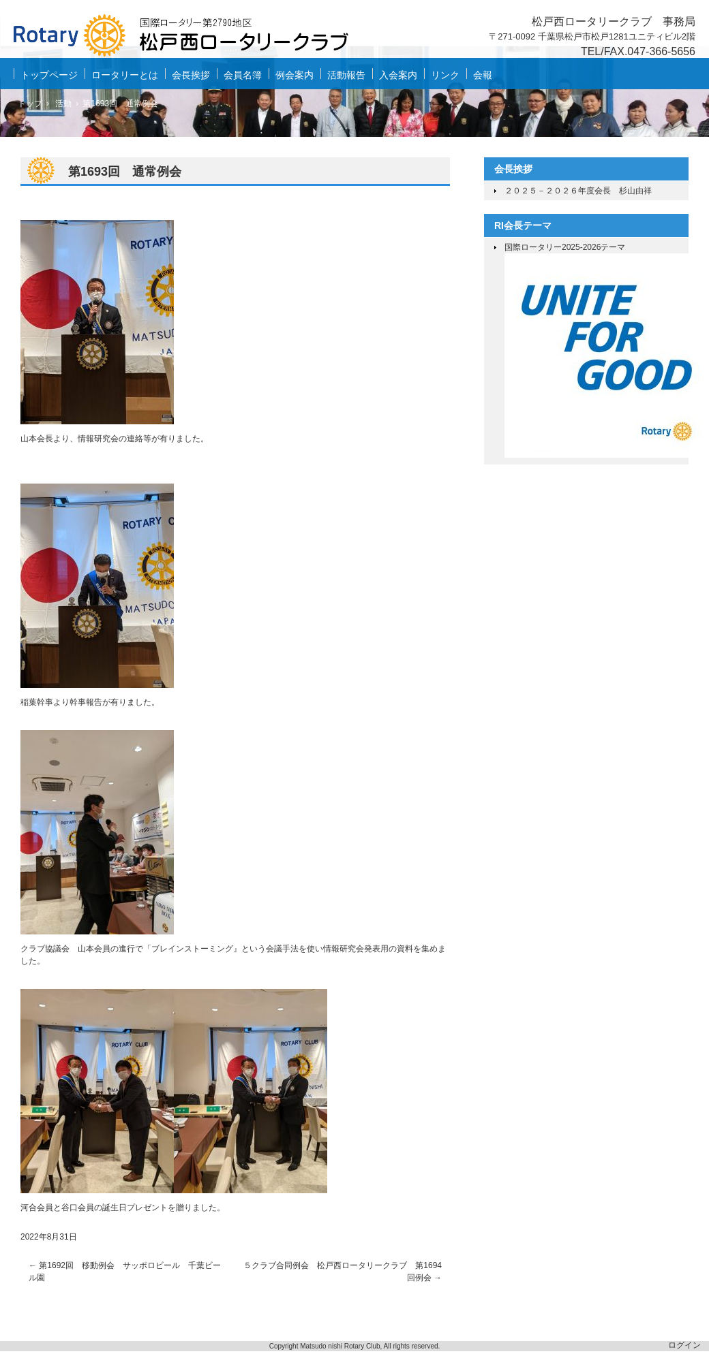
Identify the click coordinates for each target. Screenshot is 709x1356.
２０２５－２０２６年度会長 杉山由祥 (578, 190)
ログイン (684, 1345)
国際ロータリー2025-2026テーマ (564, 247)
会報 (482, 74)
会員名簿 (243, 74)
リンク (445, 74)
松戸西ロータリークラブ (191, 38)
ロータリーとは (124, 74)
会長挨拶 (191, 74)
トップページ (49, 74)
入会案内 (398, 74)
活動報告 (346, 74)
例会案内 (294, 74)
